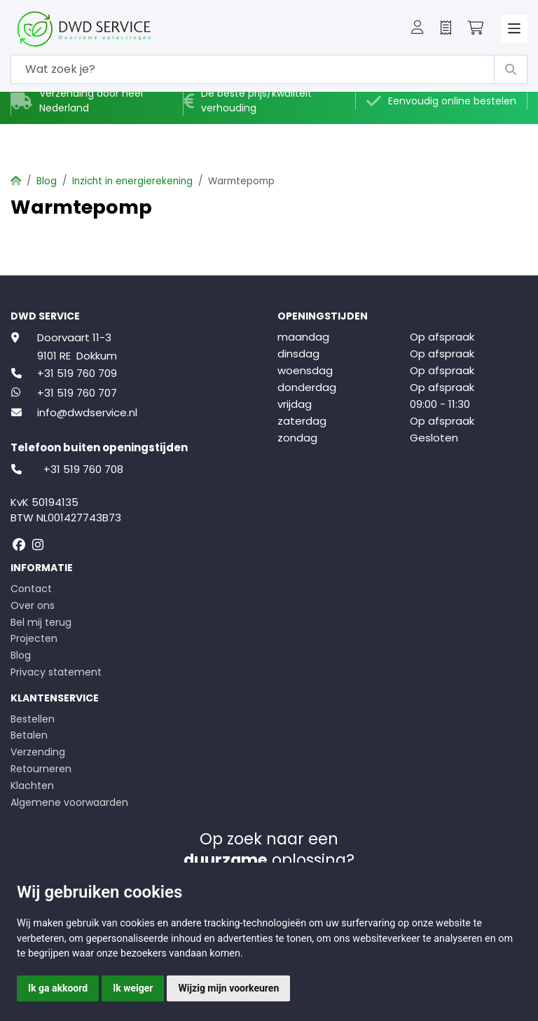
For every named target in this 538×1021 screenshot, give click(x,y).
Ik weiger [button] (133, 988)
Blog (46, 181)
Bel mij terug (41, 622)
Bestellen (33, 719)
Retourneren (41, 769)
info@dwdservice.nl (87, 412)
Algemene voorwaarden (69, 802)
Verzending (38, 752)
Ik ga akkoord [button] (58, 988)
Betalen (29, 735)
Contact (31, 589)
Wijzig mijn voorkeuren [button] (228, 988)
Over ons (33, 605)
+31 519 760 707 (77, 392)
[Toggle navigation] (514, 28)
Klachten (32, 786)
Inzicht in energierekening (132, 181)
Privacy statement (56, 672)
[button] (417, 29)
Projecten (34, 638)
